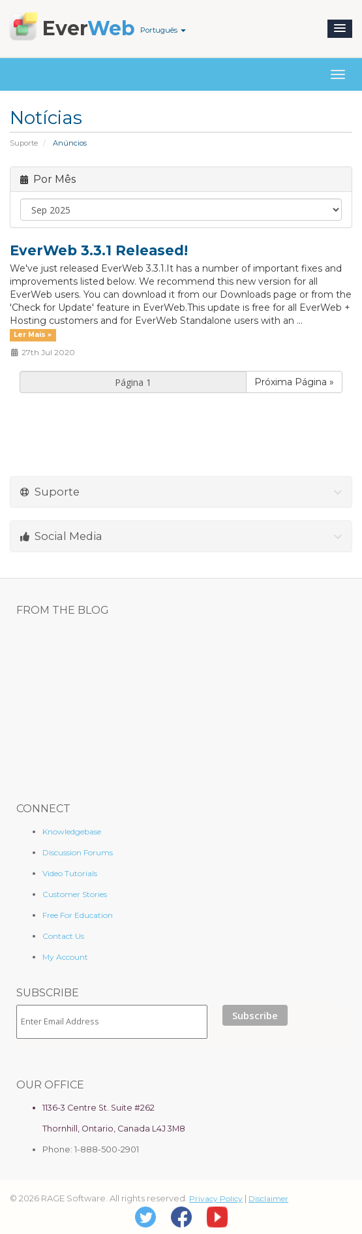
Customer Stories (74, 894)
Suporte (24, 143)
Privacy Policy (216, 1198)
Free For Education (77, 915)
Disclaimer (268, 1198)
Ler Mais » (33, 334)
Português (163, 30)
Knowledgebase (71, 831)
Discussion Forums (77, 852)
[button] (339, 29)
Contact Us (63, 936)
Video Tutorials (69, 873)
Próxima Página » (294, 382)
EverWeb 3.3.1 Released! (99, 250)
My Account (65, 957)
